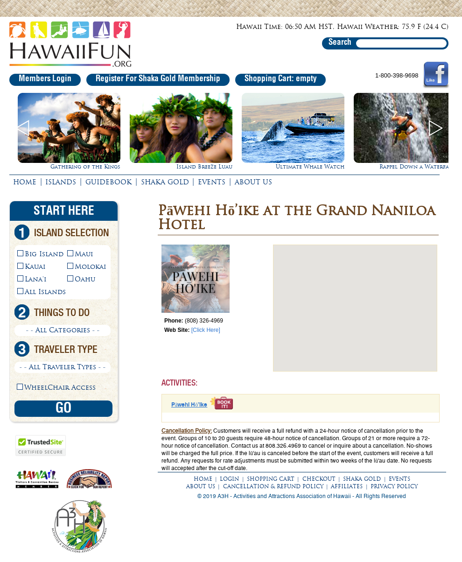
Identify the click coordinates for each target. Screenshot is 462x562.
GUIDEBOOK (108, 182)
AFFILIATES (347, 486)
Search (340, 42)
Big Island (44, 254)
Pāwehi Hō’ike (189, 404)
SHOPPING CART (270, 479)
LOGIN (229, 479)
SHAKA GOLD (165, 182)
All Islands (45, 292)
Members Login (45, 79)
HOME (24, 182)
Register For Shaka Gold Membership (158, 79)
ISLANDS (60, 182)
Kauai (35, 266)
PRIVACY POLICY (394, 486)
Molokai (90, 266)
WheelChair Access (60, 387)
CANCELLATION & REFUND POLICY (273, 486)
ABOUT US (253, 182)
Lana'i (35, 279)
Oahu (85, 279)
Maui (84, 254)
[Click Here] (205, 330)
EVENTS (211, 182)
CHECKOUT (319, 479)
